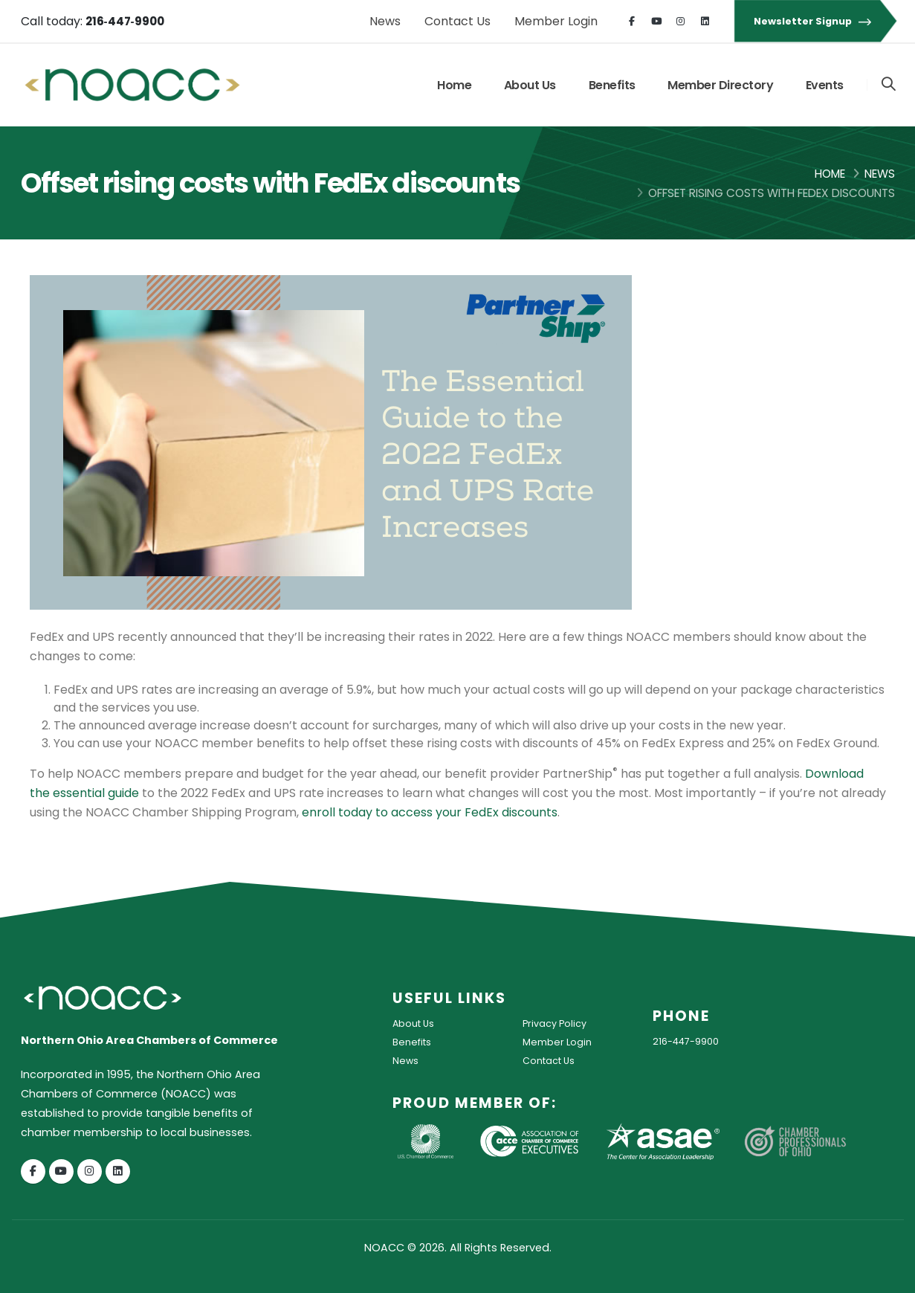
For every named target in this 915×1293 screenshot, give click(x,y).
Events (824, 85)
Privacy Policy (558, 1023)
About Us (529, 85)
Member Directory (719, 85)
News (385, 21)
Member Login (556, 21)
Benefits (611, 85)
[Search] (888, 84)
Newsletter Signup (814, 21)
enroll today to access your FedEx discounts (429, 812)
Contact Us (457, 21)
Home (453, 85)
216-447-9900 (690, 1041)
